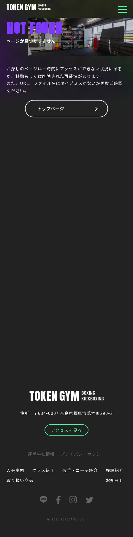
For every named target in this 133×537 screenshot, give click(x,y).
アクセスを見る (66, 430)
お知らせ (115, 480)
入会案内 (15, 470)
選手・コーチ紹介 (80, 470)
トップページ (50, 108)
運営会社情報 (41, 454)
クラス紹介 (43, 470)
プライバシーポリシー (83, 454)
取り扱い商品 (20, 480)
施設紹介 (115, 470)
